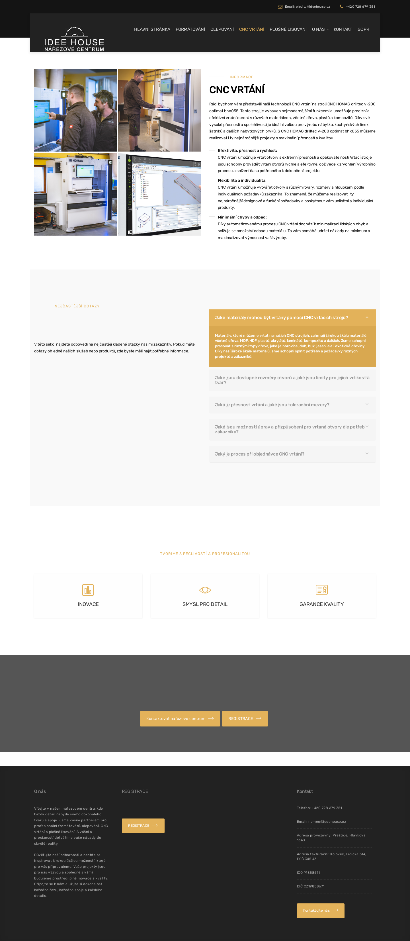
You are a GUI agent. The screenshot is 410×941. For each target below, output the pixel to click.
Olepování (222, 29)
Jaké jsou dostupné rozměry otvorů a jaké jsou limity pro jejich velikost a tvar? (292, 387)
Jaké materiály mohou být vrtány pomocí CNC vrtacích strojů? (288, 363)
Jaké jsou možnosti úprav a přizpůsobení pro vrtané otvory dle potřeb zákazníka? (291, 407)
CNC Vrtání (251, 29)
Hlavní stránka (152, 29)
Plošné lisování (288, 29)
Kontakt (343, 29)
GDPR (363, 29)
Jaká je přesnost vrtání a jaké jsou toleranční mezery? (284, 397)
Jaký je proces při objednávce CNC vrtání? (279, 416)
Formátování (190, 29)
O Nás (318, 29)
